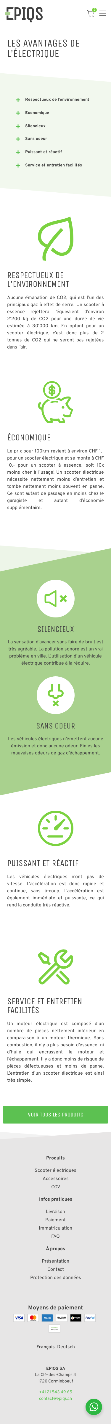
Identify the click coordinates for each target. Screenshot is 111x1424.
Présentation (55, 1261)
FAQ (55, 1237)
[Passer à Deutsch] (66, 1346)
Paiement (55, 1220)
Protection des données (55, 1278)
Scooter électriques (55, 1171)
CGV (55, 1187)
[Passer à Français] (45, 1346)
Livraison (55, 1212)
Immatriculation (55, 1228)
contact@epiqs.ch (55, 1399)
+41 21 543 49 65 (55, 1392)
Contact (55, 1270)
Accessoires (56, 1179)
